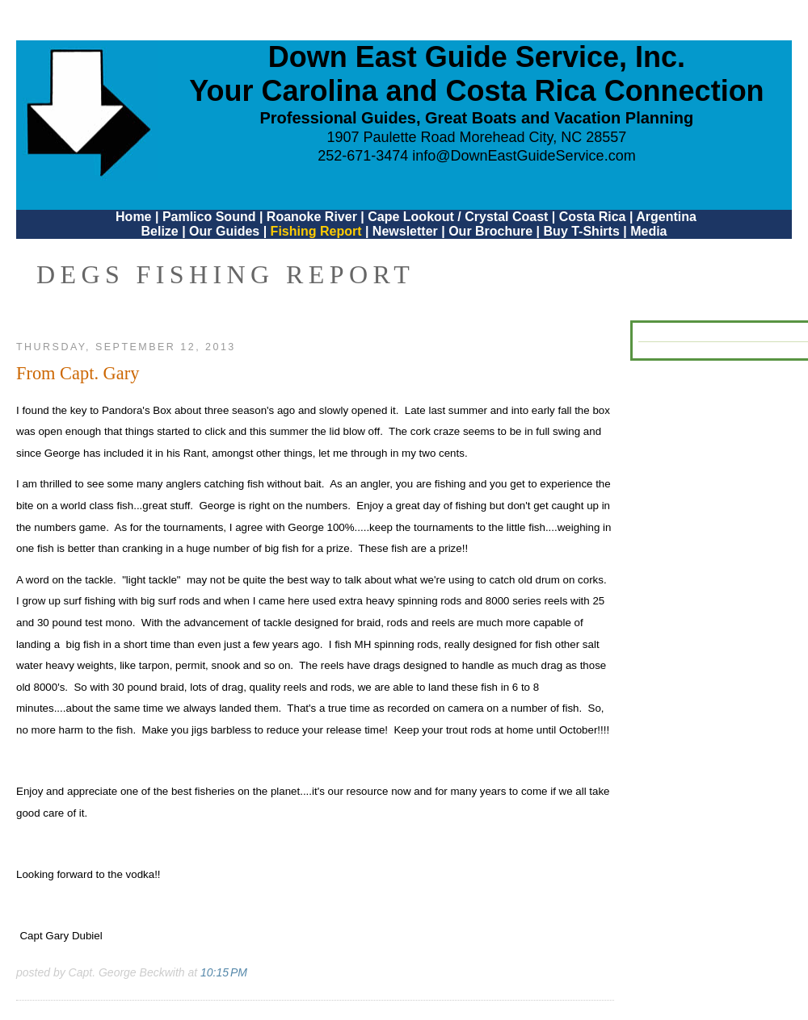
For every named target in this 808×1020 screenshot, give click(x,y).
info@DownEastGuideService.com (523, 156)
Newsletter (405, 231)
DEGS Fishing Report (225, 274)
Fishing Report (318, 231)
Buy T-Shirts (582, 231)
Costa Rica (592, 217)
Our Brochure (490, 231)
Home (133, 217)
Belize (159, 231)
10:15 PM (223, 972)
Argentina (666, 217)
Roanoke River (312, 217)
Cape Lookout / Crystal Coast (458, 217)
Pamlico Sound (209, 217)
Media (648, 231)
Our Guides (224, 231)
